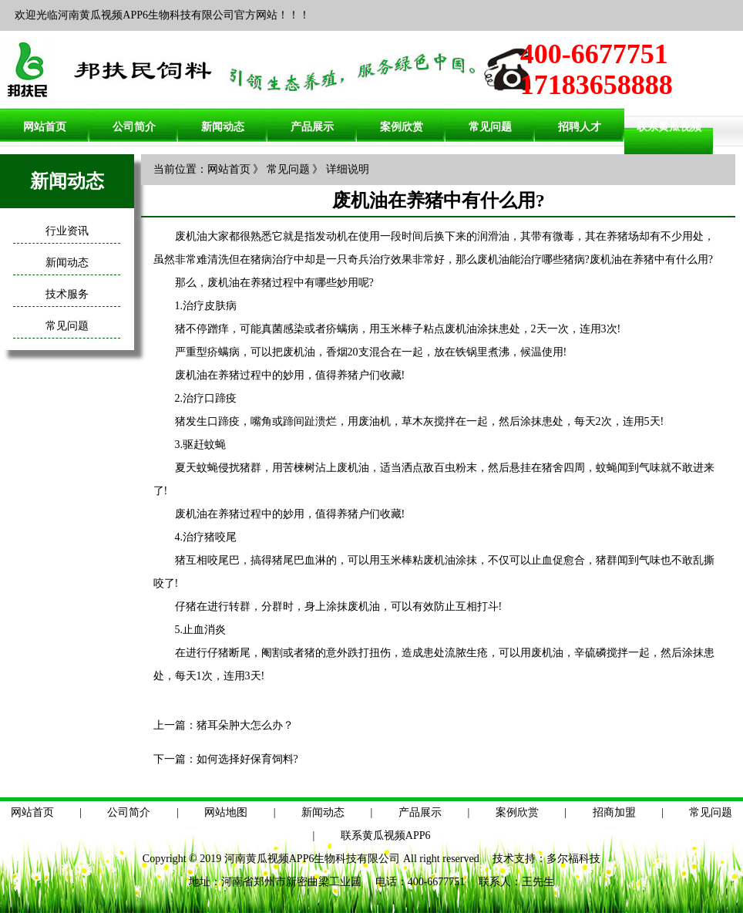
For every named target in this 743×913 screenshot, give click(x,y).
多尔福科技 (573, 858)
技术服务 (67, 294)
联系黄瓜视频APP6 (386, 835)
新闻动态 (222, 127)
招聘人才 (579, 127)
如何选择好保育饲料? (247, 759)
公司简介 (134, 127)
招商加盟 (614, 812)
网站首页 (44, 127)
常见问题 (490, 127)
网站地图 (225, 812)
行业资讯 (67, 231)
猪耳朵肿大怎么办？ (245, 725)
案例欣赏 (401, 127)
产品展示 (312, 127)
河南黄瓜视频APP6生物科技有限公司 (312, 858)
